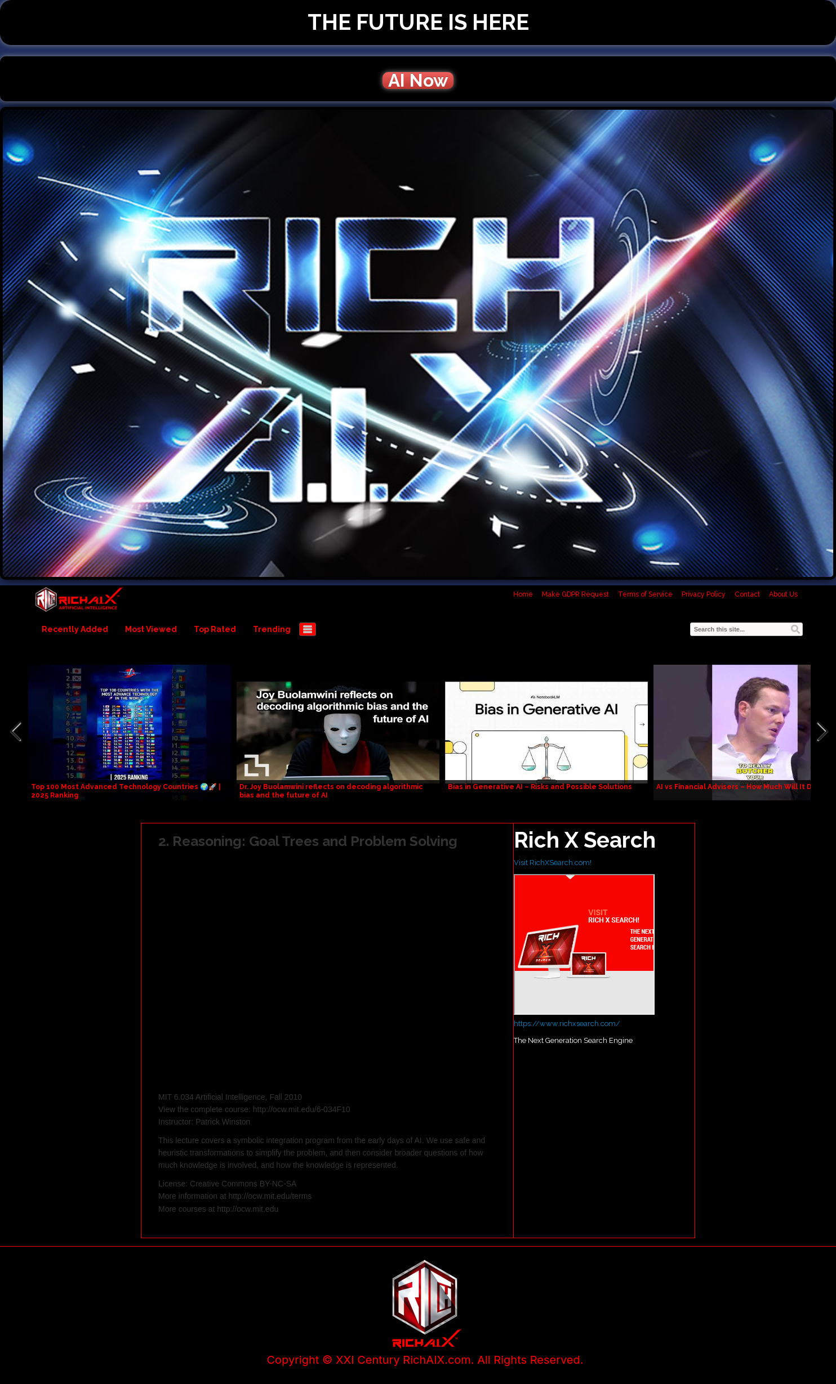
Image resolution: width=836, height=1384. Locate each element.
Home (523, 594)
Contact (747, 594)
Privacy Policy (704, 594)
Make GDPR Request (575, 594)
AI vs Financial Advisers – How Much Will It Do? (738, 787)
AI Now (418, 80)
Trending (272, 629)
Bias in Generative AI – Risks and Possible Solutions (540, 787)
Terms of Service (645, 594)
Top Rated (215, 629)
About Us (783, 594)
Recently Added (75, 629)
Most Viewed (151, 629)
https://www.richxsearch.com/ (567, 1023)
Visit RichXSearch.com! (553, 862)
